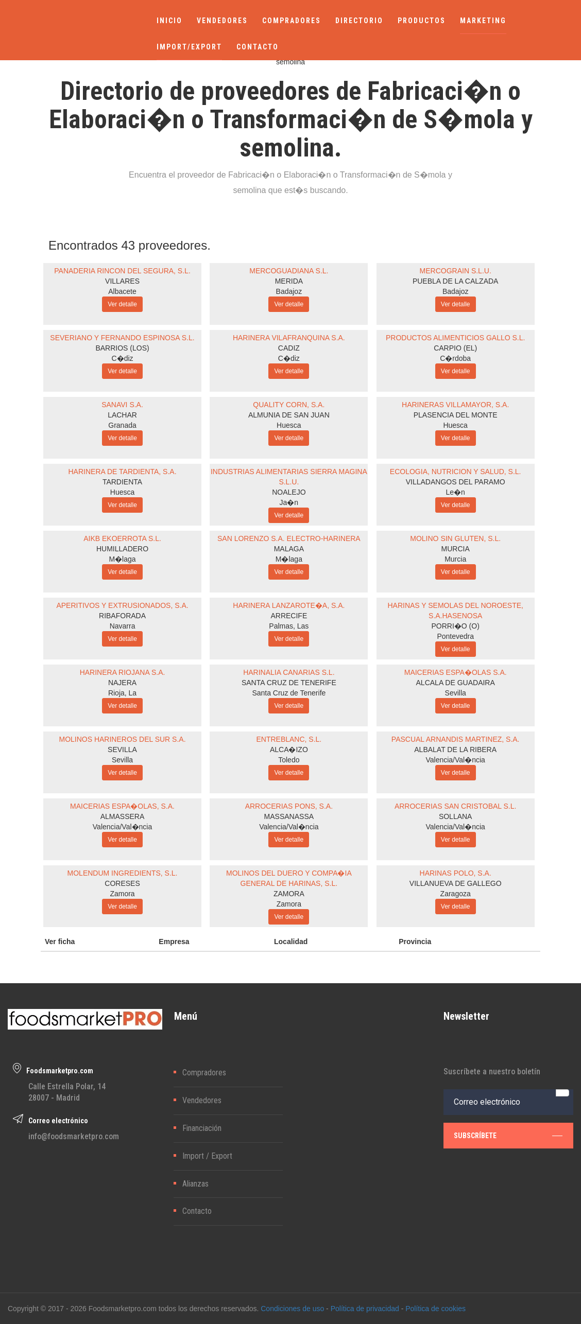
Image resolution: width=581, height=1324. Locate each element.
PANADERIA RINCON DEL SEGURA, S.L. (122, 271)
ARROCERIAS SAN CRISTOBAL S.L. (456, 806)
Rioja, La (122, 693)
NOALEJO (288, 492)
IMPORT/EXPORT (189, 47)
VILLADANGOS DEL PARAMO (455, 482)
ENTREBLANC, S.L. (288, 739)
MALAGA (289, 549)
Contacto (197, 1211)
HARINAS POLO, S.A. (455, 873)
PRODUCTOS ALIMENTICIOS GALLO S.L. (455, 338)
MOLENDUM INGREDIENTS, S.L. (122, 873)
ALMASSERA (122, 816)
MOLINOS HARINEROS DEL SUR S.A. (122, 739)
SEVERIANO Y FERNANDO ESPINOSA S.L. (122, 338)
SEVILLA (122, 749)
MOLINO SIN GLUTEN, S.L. (455, 538)
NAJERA (122, 682)
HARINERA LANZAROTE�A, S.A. (289, 605)
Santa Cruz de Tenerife (289, 693)
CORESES (122, 883)
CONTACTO (257, 47)
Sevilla (455, 693)
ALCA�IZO (289, 749)
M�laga (122, 559)
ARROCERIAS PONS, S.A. (289, 806)
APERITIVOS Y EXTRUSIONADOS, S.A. (122, 605)
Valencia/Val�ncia (455, 760)
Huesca (289, 425)
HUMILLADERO (122, 549)
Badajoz (289, 291)
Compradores (204, 1072)
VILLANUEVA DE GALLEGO (455, 883)
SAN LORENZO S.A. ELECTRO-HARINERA (289, 538)
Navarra (122, 626)
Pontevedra (455, 636)
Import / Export (207, 1156)
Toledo (288, 760)
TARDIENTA (122, 482)
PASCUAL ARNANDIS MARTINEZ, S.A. (455, 739)
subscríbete (508, 1135)
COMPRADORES (291, 20)
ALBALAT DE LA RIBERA (455, 749)
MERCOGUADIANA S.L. (288, 271)
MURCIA (455, 549)
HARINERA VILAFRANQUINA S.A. (289, 338)
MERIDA (289, 281)
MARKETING (483, 20)
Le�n (455, 492)
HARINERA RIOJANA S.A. (122, 672)
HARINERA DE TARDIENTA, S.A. (123, 471)
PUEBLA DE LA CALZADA (456, 281)
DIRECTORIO (359, 20)
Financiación (201, 1128)
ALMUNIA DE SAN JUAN (289, 415)
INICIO (169, 20)
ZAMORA (289, 894)
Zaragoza (455, 894)
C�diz (122, 358)
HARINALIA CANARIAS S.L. (288, 672)
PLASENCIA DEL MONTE (456, 415)
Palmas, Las (289, 626)
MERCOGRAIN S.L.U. (455, 271)
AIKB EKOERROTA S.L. (122, 538)
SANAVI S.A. (122, 404)
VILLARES (122, 281)
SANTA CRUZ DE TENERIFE (289, 682)
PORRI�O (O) (456, 626)
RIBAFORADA (122, 616)
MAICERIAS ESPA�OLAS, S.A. (122, 806)
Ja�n (289, 502)
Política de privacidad (365, 1308)
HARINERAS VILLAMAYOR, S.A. (455, 404)
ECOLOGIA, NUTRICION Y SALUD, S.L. (455, 471)
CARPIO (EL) (455, 348)
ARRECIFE (288, 616)
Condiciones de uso (292, 1308)
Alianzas (195, 1184)
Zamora (122, 894)
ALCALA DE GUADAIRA (455, 682)
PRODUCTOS (422, 20)
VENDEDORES (222, 20)
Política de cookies (435, 1308)
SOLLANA (455, 816)
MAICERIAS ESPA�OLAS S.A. (455, 672)
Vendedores (201, 1100)
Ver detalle (122, 304)
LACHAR (122, 415)
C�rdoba (455, 358)
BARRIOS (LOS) (122, 348)
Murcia (455, 559)
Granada (122, 425)
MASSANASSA (289, 816)
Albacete (122, 291)
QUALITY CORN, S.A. (288, 404)
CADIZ (289, 348)
